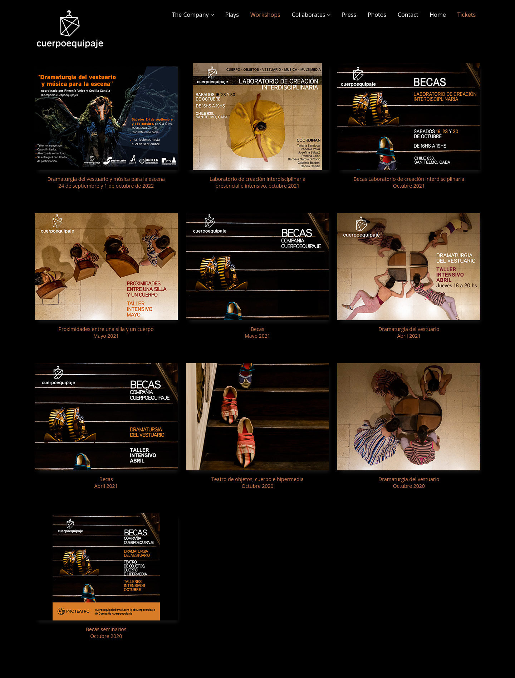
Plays (232, 15)
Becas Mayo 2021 (257, 332)
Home (438, 15)
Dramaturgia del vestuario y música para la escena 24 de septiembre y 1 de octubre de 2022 (106, 182)
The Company (193, 15)
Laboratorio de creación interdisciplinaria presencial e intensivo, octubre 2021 (257, 182)
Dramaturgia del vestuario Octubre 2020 (408, 482)
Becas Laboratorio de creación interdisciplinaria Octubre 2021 (408, 182)
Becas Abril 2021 (106, 482)
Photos (377, 15)
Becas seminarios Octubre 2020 (106, 632)
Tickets (466, 15)
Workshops (265, 15)
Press (349, 15)
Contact (408, 15)
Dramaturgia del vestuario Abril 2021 (408, 332)
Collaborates (311, 15)
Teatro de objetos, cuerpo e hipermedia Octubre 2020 (257, 482)
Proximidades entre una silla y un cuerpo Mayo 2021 (106, 332)
